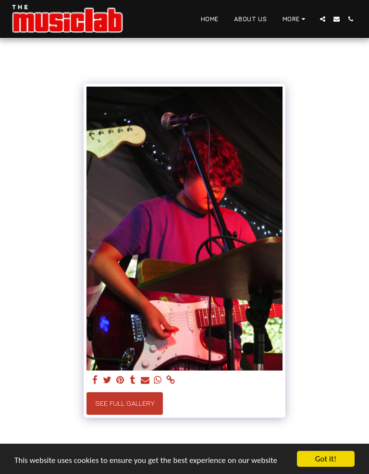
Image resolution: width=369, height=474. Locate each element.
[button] (322, 19)
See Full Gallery (125, 403)
